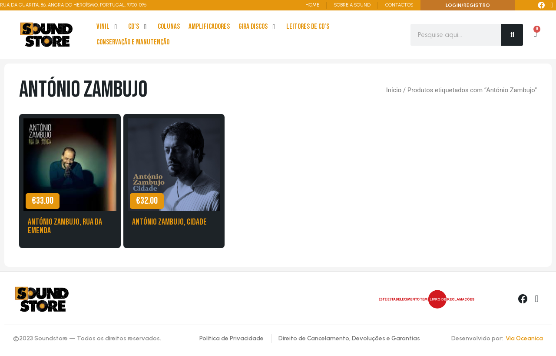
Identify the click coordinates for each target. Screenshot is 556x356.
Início (393, 90)
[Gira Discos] (258, 27)
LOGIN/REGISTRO (468, 5)
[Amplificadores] (209, 27)
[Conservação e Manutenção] (133, 42)
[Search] (512, 35)
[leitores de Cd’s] (308, 27)
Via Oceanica (524, 338)
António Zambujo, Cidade (169, 222)
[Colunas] (168, 27)
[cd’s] (138, 27)
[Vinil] (108, 27)
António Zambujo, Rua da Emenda (65, 226)
